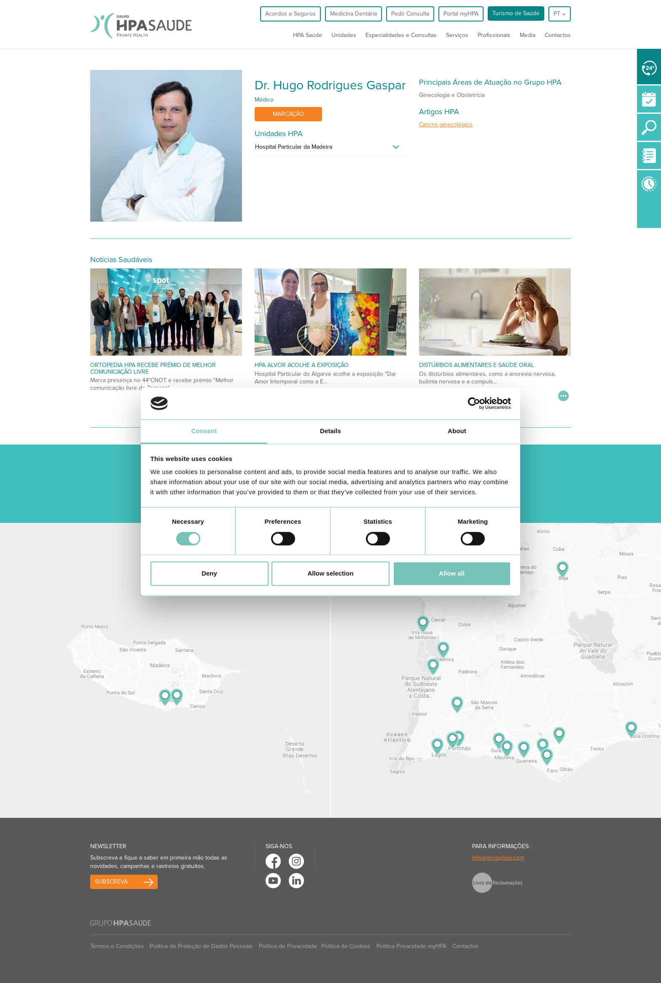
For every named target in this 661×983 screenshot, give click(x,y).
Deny (209, 573)
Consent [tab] (204, 431)
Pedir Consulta (410, 13)
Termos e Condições (117, 946)
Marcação (288, 114)
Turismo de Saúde (516, 13)
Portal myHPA (460, 13)
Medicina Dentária (353, 13)
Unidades (343, 35)
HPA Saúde (307, 35)
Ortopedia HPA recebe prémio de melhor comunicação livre (153, 368)
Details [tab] (330, 431)
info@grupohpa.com (498, 857)
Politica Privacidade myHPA (411, 946)
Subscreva (111, 881)
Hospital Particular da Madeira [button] (293, 146)
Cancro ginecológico (446, 124)
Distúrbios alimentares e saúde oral (476, 365)
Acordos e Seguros (290, 13)
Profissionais (494, 35)
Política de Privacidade (288, 946)
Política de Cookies (346, 946)
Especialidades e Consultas (401, 35)
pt (560, 13)
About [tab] (457, 431)
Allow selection (330, 573)
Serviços (457, 35)
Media (527, 35)
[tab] (330, 149)
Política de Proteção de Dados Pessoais (201, 946)
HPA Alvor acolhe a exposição (302, 365)
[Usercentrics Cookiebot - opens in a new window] (474, 403)
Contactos (558, 35)
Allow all (452, 573)
